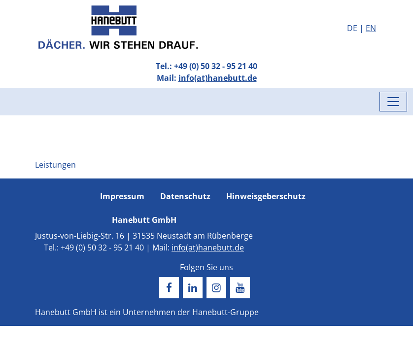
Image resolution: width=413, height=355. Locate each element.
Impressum (122, 196)
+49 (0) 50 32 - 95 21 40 (215, 66)
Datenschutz (185, 196)
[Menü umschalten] (393, 101)
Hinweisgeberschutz (266, 196)
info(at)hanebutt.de (217, 77)
